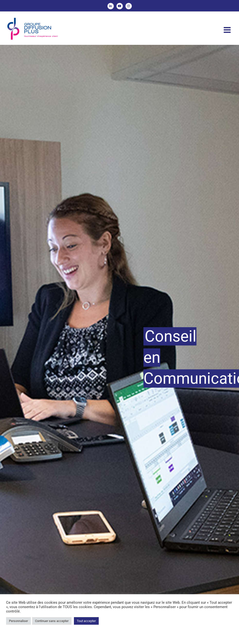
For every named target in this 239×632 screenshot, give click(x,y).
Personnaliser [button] (18, 621)
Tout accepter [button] (86, 621)
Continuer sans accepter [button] (52, 621)
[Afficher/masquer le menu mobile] (228, 30)
